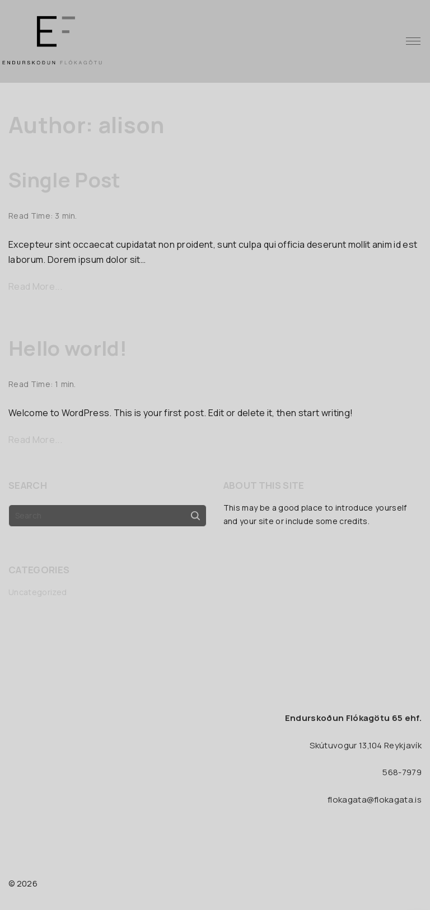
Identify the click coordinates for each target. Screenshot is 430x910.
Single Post (64, 180)
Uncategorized (37, 592)
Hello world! (67, 348)
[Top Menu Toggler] (413, 41)
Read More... (35, 286)
